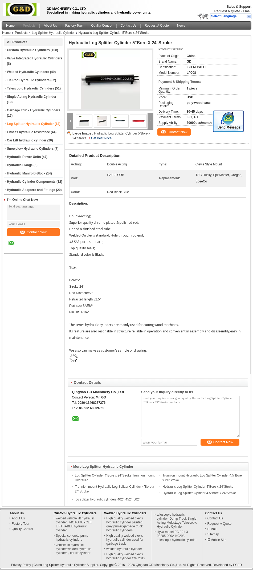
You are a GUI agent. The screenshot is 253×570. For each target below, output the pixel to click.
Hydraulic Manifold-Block (26, 173)
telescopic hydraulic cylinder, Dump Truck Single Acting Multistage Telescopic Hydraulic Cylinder (177, 520)
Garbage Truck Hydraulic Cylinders (33, 110)
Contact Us (128, 25)
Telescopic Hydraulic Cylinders (30, 88)
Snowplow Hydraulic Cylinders (30, 148)
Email (247, 11)
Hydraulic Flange (20, 165)
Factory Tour (74, 25)
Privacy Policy (21, 565)
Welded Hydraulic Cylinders (28, 72)
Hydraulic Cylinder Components (31, 182)
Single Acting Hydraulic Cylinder (31, 97)
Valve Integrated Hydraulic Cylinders (34, 58)
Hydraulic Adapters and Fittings (31, 190)
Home (10, 25)
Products (29, 25)
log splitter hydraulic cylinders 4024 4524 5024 (108, 499)
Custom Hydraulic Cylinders (28, 50)
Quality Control (101, 25)
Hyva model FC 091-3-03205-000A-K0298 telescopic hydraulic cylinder (177, 536)
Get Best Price (101, 138)
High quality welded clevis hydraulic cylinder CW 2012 (125, 556)
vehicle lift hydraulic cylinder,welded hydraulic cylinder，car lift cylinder (73, 549)
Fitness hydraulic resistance (28, 132)
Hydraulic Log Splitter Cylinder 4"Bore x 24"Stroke (197, 486)
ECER (237, 565)
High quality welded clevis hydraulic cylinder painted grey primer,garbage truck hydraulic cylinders (124, 524)
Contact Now (33, 232)
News (181, 25)
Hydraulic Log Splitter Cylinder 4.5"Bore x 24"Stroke (199, 493)
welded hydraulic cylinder (124, 549)
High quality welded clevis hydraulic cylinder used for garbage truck (124, 539)
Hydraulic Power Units (24, 157)
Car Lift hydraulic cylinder (26, 140)
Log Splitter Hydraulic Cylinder (53, 33)
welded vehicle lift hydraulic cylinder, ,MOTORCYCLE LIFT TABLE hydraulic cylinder (75, 524)
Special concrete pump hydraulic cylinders (72, 538)
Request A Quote (227, 11)
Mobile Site (216, 540)
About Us (50, 25)
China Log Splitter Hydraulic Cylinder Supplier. (67, 565)
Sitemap (213, 534)
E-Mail (211, 529)
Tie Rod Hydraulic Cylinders (28, 80)
